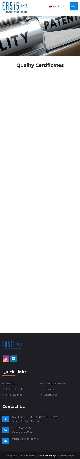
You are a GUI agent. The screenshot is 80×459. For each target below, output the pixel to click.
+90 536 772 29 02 (21, 431)
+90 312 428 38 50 (21, 427)
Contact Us (50, 394)
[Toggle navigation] (74, 6)
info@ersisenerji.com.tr (24, 438)
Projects (49, 389)
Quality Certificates (17, 389)
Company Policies (55, 383)
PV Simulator (14, 394)
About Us (12, 383)
